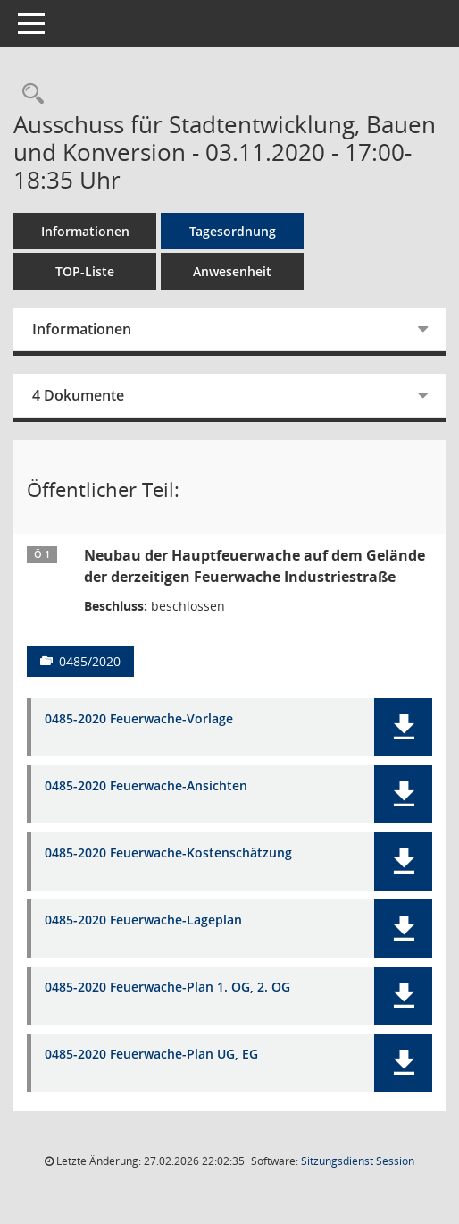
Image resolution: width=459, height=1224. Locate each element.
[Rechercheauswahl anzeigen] (28, 94)
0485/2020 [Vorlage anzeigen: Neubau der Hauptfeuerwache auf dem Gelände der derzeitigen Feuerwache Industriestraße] (90, 661)
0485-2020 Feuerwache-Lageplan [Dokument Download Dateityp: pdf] (143, 920)
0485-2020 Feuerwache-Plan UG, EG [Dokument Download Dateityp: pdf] (151, 1054)
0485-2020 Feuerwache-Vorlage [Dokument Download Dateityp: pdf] (139, 719)
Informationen (85, 231)
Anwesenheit (232, 271)
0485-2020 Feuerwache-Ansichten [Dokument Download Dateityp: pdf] (146, 786)
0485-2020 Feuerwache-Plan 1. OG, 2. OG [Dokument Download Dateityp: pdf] (167, 987)
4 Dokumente (78, 395)
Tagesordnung (232, 231)
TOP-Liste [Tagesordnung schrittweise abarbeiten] (84, 271)
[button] (403, 727)
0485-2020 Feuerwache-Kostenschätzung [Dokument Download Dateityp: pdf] (168, 853)
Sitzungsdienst (357, 1161)
